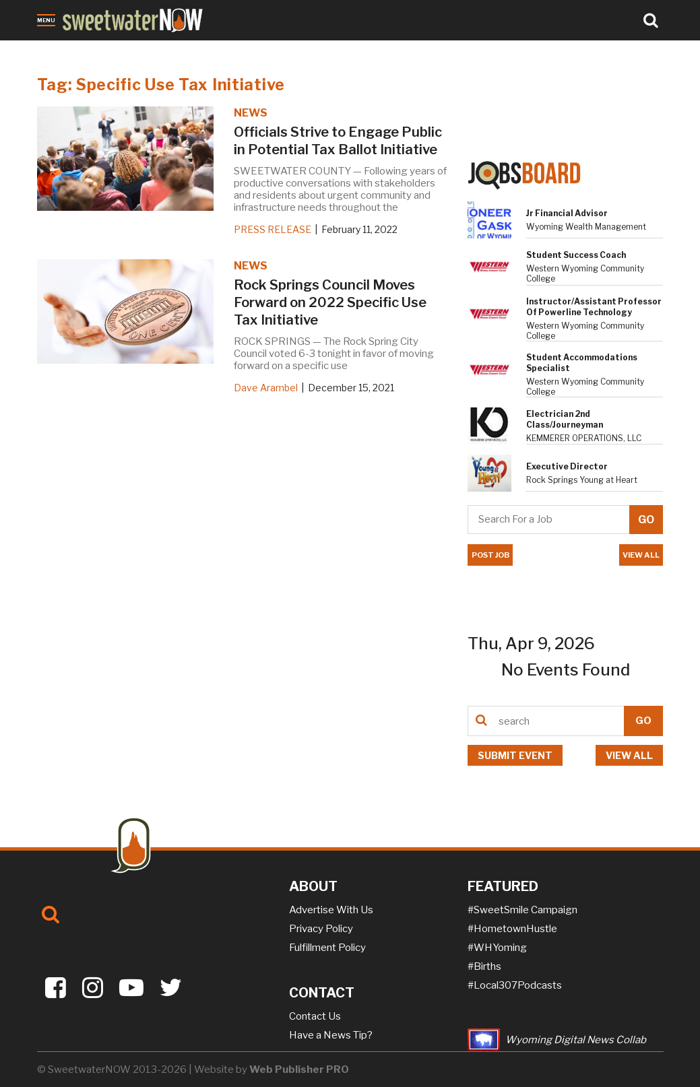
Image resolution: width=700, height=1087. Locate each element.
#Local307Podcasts (515, 985)
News (51, 49)
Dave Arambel (266, 387)
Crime (144, 49)
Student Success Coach (576, 255)
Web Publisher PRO (299, 1069)
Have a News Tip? (331, 1035)
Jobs (177, 49)
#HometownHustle (512, 929)
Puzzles (324, 49)
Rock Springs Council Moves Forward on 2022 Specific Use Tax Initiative (330, 302)
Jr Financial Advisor (567, 213)
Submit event (515, 755)
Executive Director (567, 466)
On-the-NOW (266, 49)
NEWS (250, 112)
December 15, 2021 (351, 387)
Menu (46, 20)
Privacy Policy (321, 929)
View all (629, 755)
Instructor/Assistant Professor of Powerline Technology (594, 306)
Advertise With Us (331, 910)
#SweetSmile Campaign (522, 910)
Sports (211, 49)
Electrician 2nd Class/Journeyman (564, 419)
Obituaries (97, 49)
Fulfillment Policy (327, 948)
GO (643, 721)
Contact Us (315, 1016)
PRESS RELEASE (272, 229)
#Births (484, 966)
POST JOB (490, 555)
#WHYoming (497, 948)
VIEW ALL (641, 555)
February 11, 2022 (359, 229)
